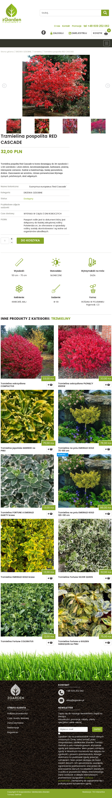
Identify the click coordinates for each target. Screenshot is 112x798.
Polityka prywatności (17, 713)
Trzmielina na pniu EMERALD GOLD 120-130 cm (76, 514)
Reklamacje (13, 727)
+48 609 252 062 (98, 26)
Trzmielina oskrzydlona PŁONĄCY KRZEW (75, 385)
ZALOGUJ (58, 33)
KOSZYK (101, 32)
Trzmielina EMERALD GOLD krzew (18, 577)
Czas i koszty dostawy (18, 718)
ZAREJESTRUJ (79, 33)
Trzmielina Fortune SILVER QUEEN (75, 577)
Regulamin (12, 732)
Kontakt (66, 26)
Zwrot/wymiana (15, 723)
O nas (57, 26)
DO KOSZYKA (30, 240)
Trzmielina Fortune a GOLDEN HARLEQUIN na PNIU (73, 643)
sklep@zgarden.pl (75, 700)
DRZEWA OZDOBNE (33, 192)
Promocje (76, 26)
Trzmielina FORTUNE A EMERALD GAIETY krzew (17, 514)
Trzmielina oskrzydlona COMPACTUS (13, 385)
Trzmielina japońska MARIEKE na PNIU (18, 449)
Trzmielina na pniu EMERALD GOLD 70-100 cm (76, 449)
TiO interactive (98, 792)
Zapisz (97, 729)
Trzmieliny (60, 318)
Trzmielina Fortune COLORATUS (17, 641)
